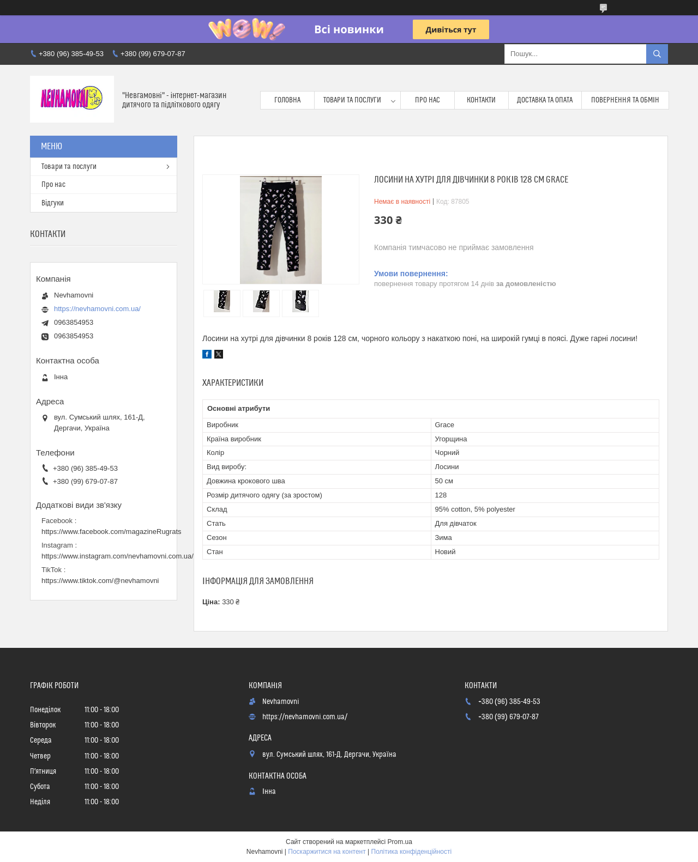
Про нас (427, 100)
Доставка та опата (545, 100)
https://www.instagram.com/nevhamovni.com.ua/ (117, 556)
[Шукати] (657, 54)
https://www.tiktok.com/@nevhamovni (100, 580)
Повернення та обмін (625, 100)
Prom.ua (400, 842)
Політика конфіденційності (411, 851)
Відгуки (52, 203)
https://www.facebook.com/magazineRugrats (111, 531)
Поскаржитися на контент (326, 851)
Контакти (481, 100)
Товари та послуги (352, 100)
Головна (287, 100)
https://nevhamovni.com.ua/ (97, 309)
